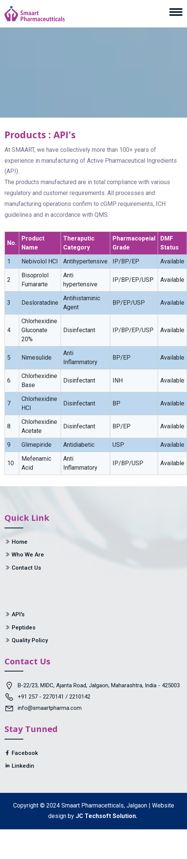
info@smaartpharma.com (50, 708)
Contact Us (26, 567)
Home (19, 541)
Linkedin (19, 765)
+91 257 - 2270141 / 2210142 (54, 696)
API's (18, 614)
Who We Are (28, 554)
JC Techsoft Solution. (106, 816)
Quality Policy (30, 640)
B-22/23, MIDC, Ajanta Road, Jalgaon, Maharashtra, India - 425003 (99, 685)
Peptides (23, 627)
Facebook (21, 753)
